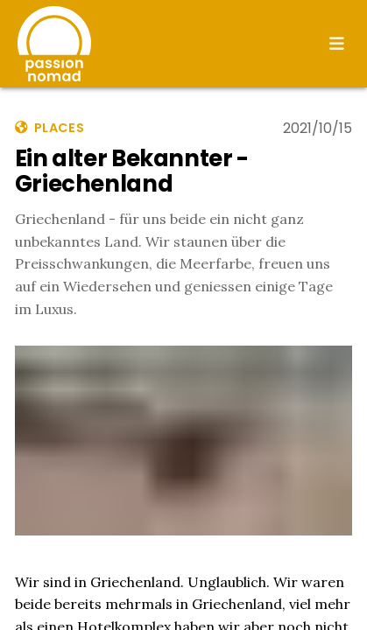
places (49, 127)
